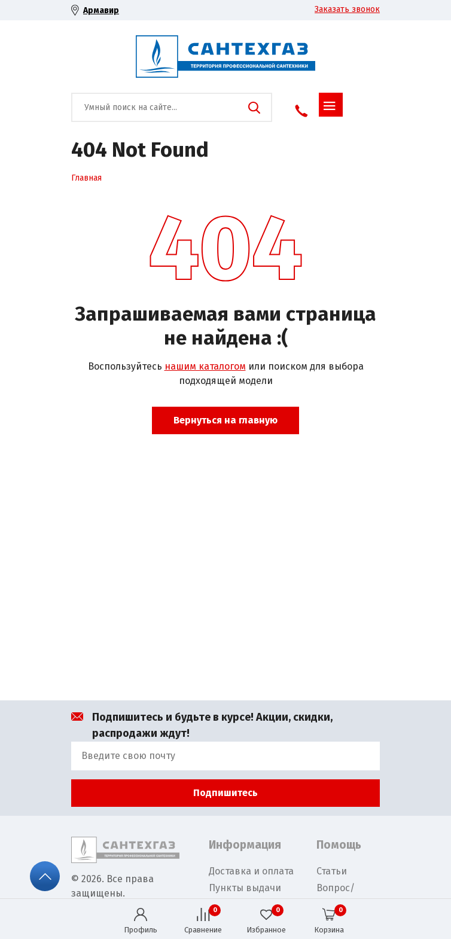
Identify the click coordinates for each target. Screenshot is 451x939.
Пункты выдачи (245, 888)
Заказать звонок (347, 9)
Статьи (331, 871)
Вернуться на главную (225, 420)
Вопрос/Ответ (335, 895)
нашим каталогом (205, 366)
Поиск (254, 108)
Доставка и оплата (251, 871)
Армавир (101, 10)
